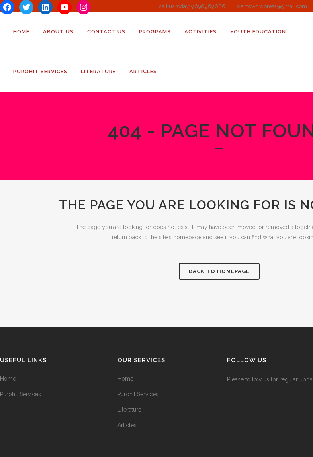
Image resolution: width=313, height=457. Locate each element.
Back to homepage (219, 271)
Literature (129, 409)
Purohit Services (20, 394)
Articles (127, 425)
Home (8, 378)
